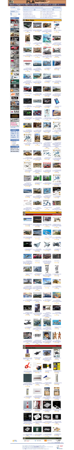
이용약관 (52, 442)
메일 (25, 448)
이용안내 (62, 442)
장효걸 (43, 445)
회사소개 (49, 442)
